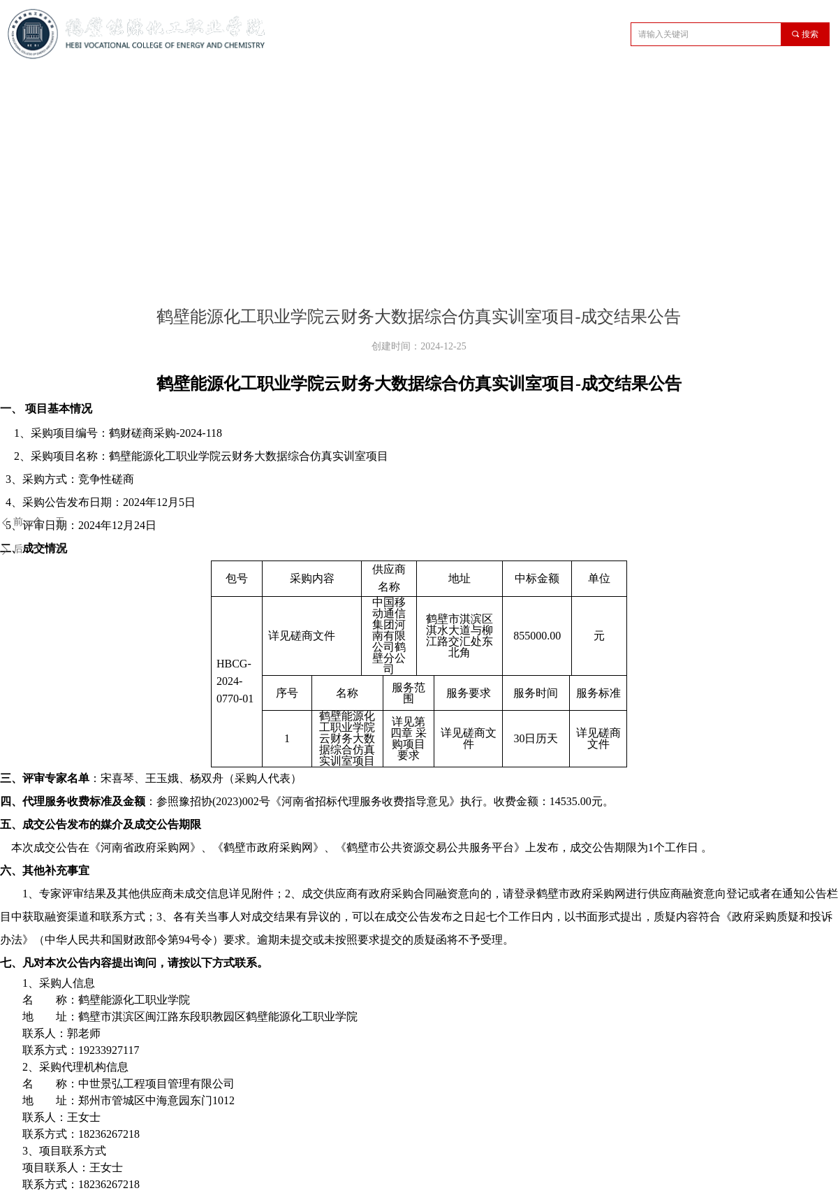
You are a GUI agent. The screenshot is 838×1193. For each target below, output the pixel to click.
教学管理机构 (326, 86)
